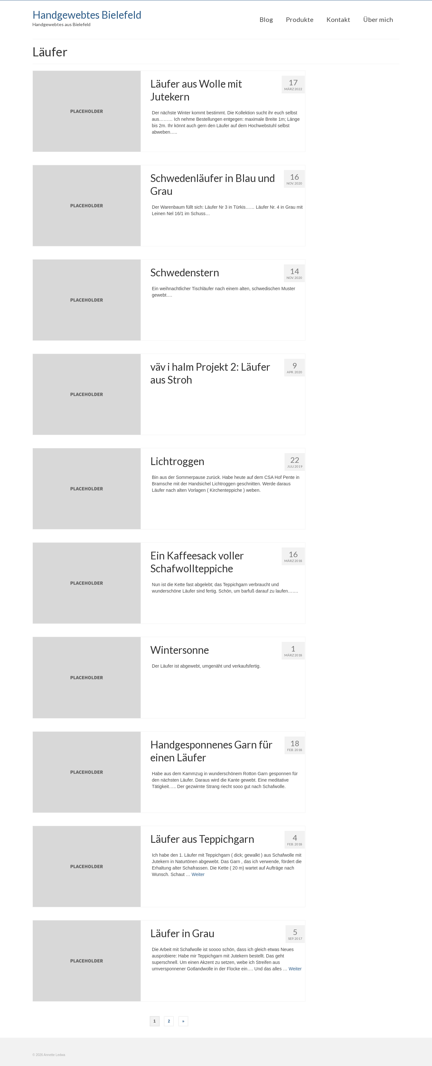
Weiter (198, 874)
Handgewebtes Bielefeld (87, 14)
